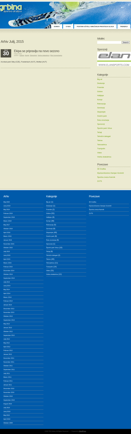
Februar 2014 (8, 301)
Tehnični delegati (104, 136)
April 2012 (6, 347)
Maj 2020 (6, 202)
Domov (57, 26)
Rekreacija (101, 104)
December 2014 (8, 270)
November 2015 (8, 244)
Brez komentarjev (56, 55)
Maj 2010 (6, 415)
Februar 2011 (8, 381)
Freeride (100, 87)
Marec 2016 (7, 236)
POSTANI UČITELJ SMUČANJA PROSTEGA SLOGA (95, 26)
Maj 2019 (6, 209)
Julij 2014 (6, 282)
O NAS (68, 26)
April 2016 (6, 232)
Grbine (100, 91)
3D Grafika (101, 169)
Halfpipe (100, 95)
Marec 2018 (7, 221)
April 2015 (6, 259)
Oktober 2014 (8, 274)
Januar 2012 (7, 354)
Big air (99, 79)
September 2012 (9, 335)
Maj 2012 (6, 343)
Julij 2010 (6, 407)
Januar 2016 (7, 240)
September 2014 (9, 278)
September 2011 (9, 369)
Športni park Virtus (104, 128)
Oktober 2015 (8, 247)
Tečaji (99, 132)
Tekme (99, 140)
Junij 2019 (6, 206)
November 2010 (8, 392)
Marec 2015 (7, 263)
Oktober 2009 (8, 423)
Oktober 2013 (8, 316)
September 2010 (9, 400)
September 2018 (9, 217)
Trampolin (101, 149)
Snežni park (102, 116)
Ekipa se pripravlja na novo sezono (36, 51)
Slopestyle (101, 112)
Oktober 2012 (8, 331)
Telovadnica (102, 145)
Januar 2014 (7, 305)
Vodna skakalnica (104, 157)
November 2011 (8, 362)
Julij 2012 (6, 339)
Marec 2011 (7, 377)
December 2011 (8, 358)
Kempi (99, 100)
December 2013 (8, 308)
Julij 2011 (6, 373)
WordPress (82, 431)
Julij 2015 (6, 251)
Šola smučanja (103, 120)
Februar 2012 (8, 350)
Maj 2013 (6, 324)
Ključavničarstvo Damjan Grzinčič (110, 173)
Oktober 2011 (8, 366)
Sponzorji (101, 124)
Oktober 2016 (8, 228)
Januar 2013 (7, 327)
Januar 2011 (7, 385)
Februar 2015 (8, 267)
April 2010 (6, 419)
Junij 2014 (6, 285)
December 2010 (8, 388)
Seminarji (101, 108)
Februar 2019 (8, 213)
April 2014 (6, 293)
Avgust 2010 (7, 404)
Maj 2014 (6, 289)
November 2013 (8, 312)
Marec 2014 (7, 297)
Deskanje (101, 83)
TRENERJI (124, 26)
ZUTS (99, 181)
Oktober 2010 (8, 396)
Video (99, 153)
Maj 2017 (6, 225)
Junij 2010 (6, 411)
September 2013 (9, 320)
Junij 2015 (6, 255)
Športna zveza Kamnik (106, 177)
